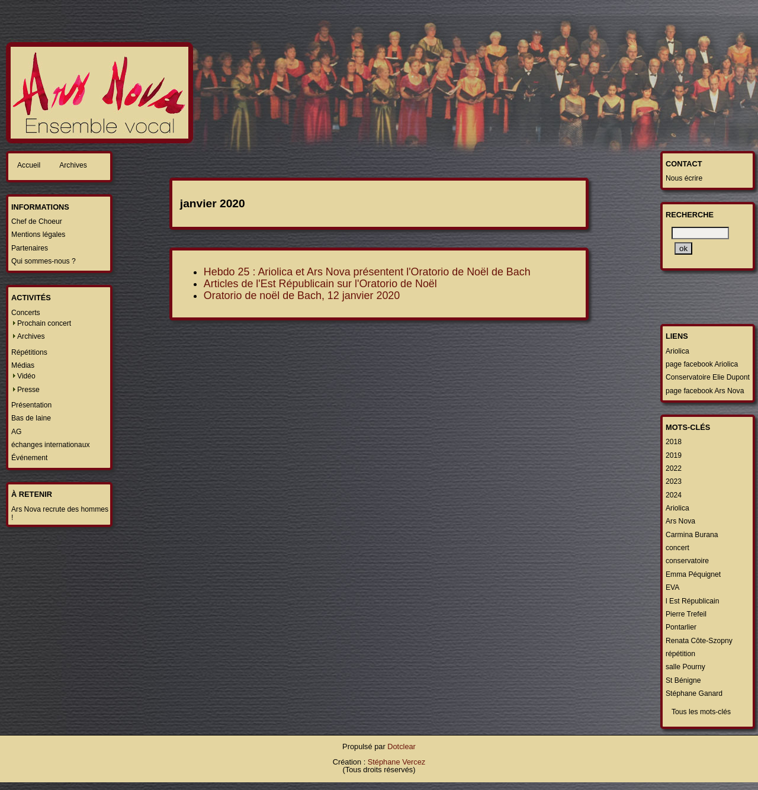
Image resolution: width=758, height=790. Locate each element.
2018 (674, 442)
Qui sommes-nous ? (43, 261)
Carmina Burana (692, 535)
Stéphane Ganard (694, 693)
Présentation (31, 405)
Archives (73, 165)
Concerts (25, 313)
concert (677, 548)
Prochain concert (44, 323)
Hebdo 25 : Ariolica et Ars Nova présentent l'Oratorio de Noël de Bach (367, 272)
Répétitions (29, 352)
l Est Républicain (693, 601)
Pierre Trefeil (686, 614)
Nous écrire (684, 178)
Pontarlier (681, 627)
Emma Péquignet (693, 574)
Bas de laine (31, 418)
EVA (672, 587)
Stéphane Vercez (396, 761)
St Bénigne (683, 680)
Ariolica (677, 351)
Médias (22, 365)
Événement (29, 458)
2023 (674, 481)
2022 (674, 468)
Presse (28, 390)
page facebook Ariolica (702, 364)
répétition (680, 654)
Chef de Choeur (36, 221)
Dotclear (401, 746)
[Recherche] (700, 233)
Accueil (28, 165)
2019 (674, 455)
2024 (674, 495)
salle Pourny (685, 667)
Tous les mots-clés (701, 712)
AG (16, 432)
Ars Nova (680, 521)
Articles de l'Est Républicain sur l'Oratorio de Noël (320, 284)
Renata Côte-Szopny (699, 641)
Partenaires (29, 248)
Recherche (690, 214)
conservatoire (687, 561)
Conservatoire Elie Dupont (708, 377)
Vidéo (26, 376)
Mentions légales (38, 234)
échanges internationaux (50, 445)
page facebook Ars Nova (705, 391)
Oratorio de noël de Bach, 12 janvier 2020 (302, 295)
